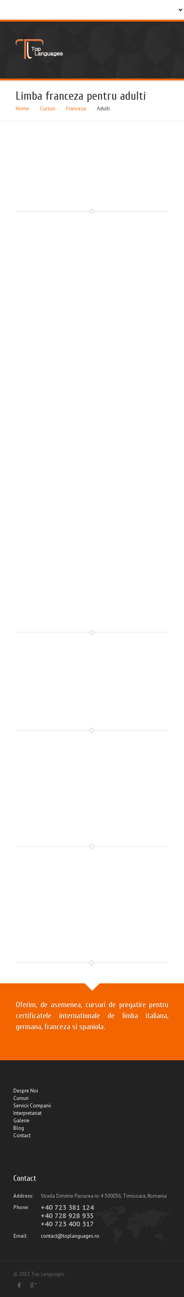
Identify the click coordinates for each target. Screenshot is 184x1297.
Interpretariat (27, 1113)
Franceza (76, 108)
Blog (18, 1128)
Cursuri (47, 108)
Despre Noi (25, 1090)
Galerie (21, 1120)
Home (22, 108)
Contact (22, 1135)
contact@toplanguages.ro (70, 1236)
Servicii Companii (32, 1105)
